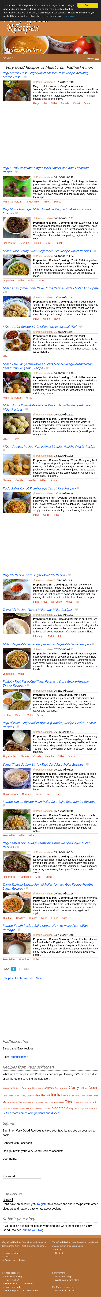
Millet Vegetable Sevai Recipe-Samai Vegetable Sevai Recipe (46, 644)
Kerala (66, 1095)
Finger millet (40, 103)
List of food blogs (63, 1276)
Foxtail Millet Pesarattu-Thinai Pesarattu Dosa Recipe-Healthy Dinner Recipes (45, 683)
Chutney (49, 1087)
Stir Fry (29, 1108)
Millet (54, 103)
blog (7, 1256)
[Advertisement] (50, 137)
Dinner (19, 715)
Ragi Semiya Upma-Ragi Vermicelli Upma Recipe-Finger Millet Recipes (46, 845)
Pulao (31, 280)
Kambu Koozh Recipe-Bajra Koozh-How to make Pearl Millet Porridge (45, 928)
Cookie (19, 480)
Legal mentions (12, 1253)
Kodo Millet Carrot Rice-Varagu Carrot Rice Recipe (38, 488)
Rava (57, 318)
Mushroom (27, 1103)
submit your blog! (33, 1230)
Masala (65, 103)
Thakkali (7, 918)
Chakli (37, 242)
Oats (34, 1102)
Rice (41, 280)
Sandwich (84, 1103)
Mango (95, 1096)
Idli (77, 601)
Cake (34, 1088)
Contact (59, 1253)
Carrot (46, 514)
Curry (74, 1087)
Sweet (57, 201)
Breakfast (26, 1088)
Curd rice (27, 794)
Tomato (33, 918)
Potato (54, 1102)
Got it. (88, 5)
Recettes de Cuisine (65, 1290)
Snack (58, 242)
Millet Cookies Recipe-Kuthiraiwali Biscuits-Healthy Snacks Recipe (49, 446)
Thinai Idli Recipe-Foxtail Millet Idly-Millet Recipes (37, 610)
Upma (46, 318)
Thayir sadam (10, 794)
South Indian (13, 1109)
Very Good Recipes (11, 1242)
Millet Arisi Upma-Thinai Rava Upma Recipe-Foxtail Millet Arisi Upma (50, 288)
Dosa (87, 103)
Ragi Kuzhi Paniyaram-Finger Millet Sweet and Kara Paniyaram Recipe (46, 170)
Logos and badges (14, 1287)
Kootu (77, 1096)
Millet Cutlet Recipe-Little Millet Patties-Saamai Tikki (39, 327)
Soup (5, 1109)
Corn (66, 1088)
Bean (12, 1087)
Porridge (24, 959)
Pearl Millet (9, 835)
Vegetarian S (85, 1109)
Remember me (14, 1194)
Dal (82, 1087)
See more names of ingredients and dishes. (33, 1113)
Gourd (10, 1096)
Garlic (5, 1096)
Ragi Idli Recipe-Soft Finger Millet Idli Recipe (34, 575)
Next (26, 968)
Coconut (59, 1088)
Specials (21, 1109)
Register (42, 1204)
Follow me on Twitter (15, 1260)
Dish (86, 1088)
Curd (58, 794)
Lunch (54, 918)
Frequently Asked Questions (19, 1283)
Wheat (94, 1108)
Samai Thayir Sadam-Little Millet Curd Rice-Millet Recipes (43, 764)
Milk (14, 1103)
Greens (30, 1096)
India (56, 1094)
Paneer (47, 1103)
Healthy (31, 480)
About (58, 1249)
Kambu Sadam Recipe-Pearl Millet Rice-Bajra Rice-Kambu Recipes (49, 802)
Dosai (76, 103)
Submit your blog (13, 1276)
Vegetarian (74, 1108)
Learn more (68, 16)
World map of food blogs (67, 1280)
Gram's (16, 1096)
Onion (40, 1103)
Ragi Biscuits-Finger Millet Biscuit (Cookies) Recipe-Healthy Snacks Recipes (49, 725)
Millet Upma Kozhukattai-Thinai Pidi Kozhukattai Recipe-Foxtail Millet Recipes (47, 407)
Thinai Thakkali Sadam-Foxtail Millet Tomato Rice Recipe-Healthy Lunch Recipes (48, 886)
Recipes (7, 58)
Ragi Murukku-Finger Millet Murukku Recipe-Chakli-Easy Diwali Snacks (47, 211)
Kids (72, 1096)
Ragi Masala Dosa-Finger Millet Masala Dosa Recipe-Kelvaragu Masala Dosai (46, 75)
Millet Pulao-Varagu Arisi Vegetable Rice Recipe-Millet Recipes (47, 251)
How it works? (12, 1280)
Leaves (83, 1096)
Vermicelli (25, 876)
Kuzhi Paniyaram (12, 201)
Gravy (23, 1095)
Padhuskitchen (44, 82)
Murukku (25, 242)
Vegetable (8, 280)
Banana (6, 1088)
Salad (76, 1103)
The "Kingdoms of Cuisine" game (21, 1290)
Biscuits (7, 480)
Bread (18, 1088)
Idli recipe (56, 601)
